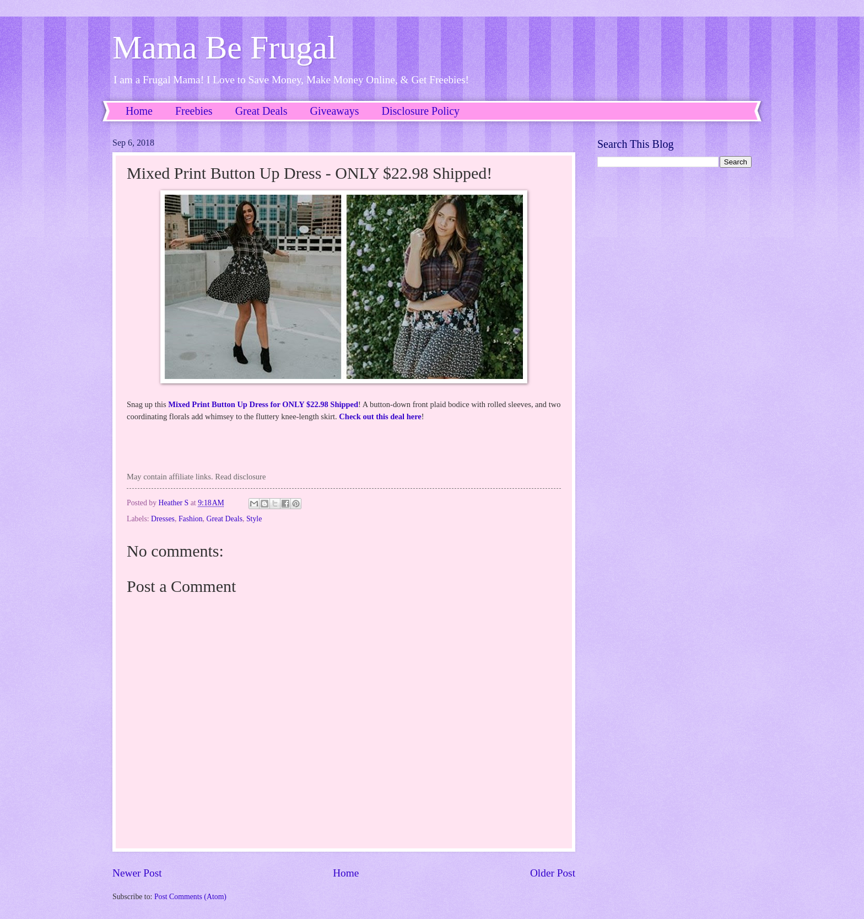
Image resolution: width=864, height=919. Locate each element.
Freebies (194, 111)
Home (139, 111)
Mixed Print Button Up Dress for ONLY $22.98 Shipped (263, 404)
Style (254, 519)
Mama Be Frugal (224, 47)
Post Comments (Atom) (190, 897)
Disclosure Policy (420, 111)
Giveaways (334, 111)
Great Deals (261, 111)
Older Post (552, 873)
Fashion (191, 519)
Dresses (163, 519)
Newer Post (137, 873)
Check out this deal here (380, 416)
